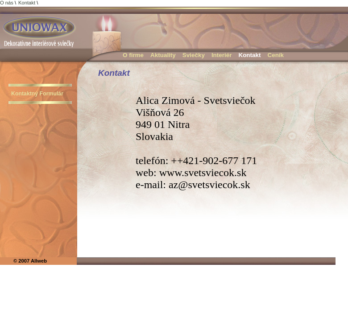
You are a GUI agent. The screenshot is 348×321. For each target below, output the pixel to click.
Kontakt (26, 2)
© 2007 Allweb (30, 260)
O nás (6, 2)
